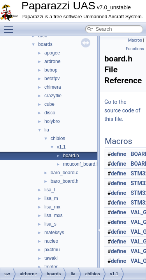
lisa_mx (52, 207)
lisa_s (50, 224)
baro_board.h (64, 181)
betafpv (52, 78)
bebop (50, 70)
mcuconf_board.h (81, 164)
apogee (52, 53)
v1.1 (61, 147)
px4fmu (52, 249)
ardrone (52, 61)
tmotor (51, 267)
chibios (58, 138)
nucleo (51, 241)
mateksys (54, 232)
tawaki (51, 258)
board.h (71, 155)
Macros (135, 40)
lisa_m (51, 198)
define (118, 154)
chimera (52, 87)
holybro (52, 121)
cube (49, 104)
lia (46, 130)
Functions (135, 48)
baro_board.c (64, 172)
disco (49, 113)
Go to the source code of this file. (122, 110)
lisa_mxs (53, 215)
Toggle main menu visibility (10, 26)
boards (45, 44)
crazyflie (53, 95)
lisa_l (49, 189)
